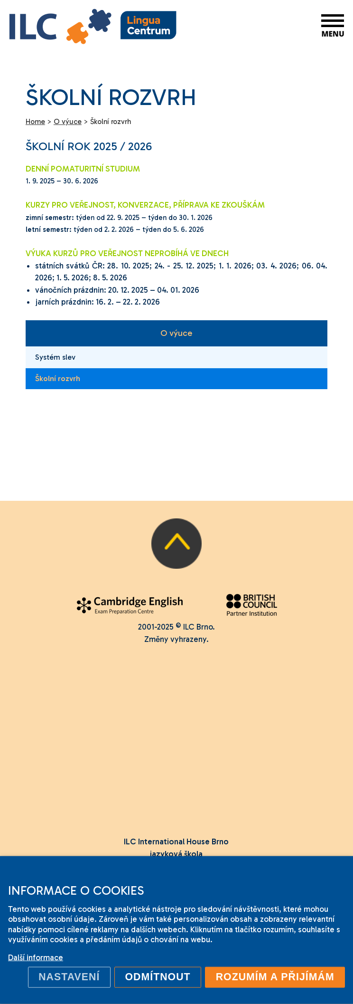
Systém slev (55, 357)
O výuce (176, 333)
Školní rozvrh (57, 378)
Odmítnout (157, 977)
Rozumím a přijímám (275, 977)
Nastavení (69, 977)
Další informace (35, 957)
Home (35, 121)
